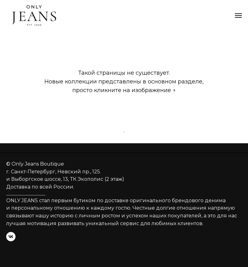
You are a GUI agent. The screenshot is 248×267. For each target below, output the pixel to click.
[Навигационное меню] (238, 15)
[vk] (11, 236)
